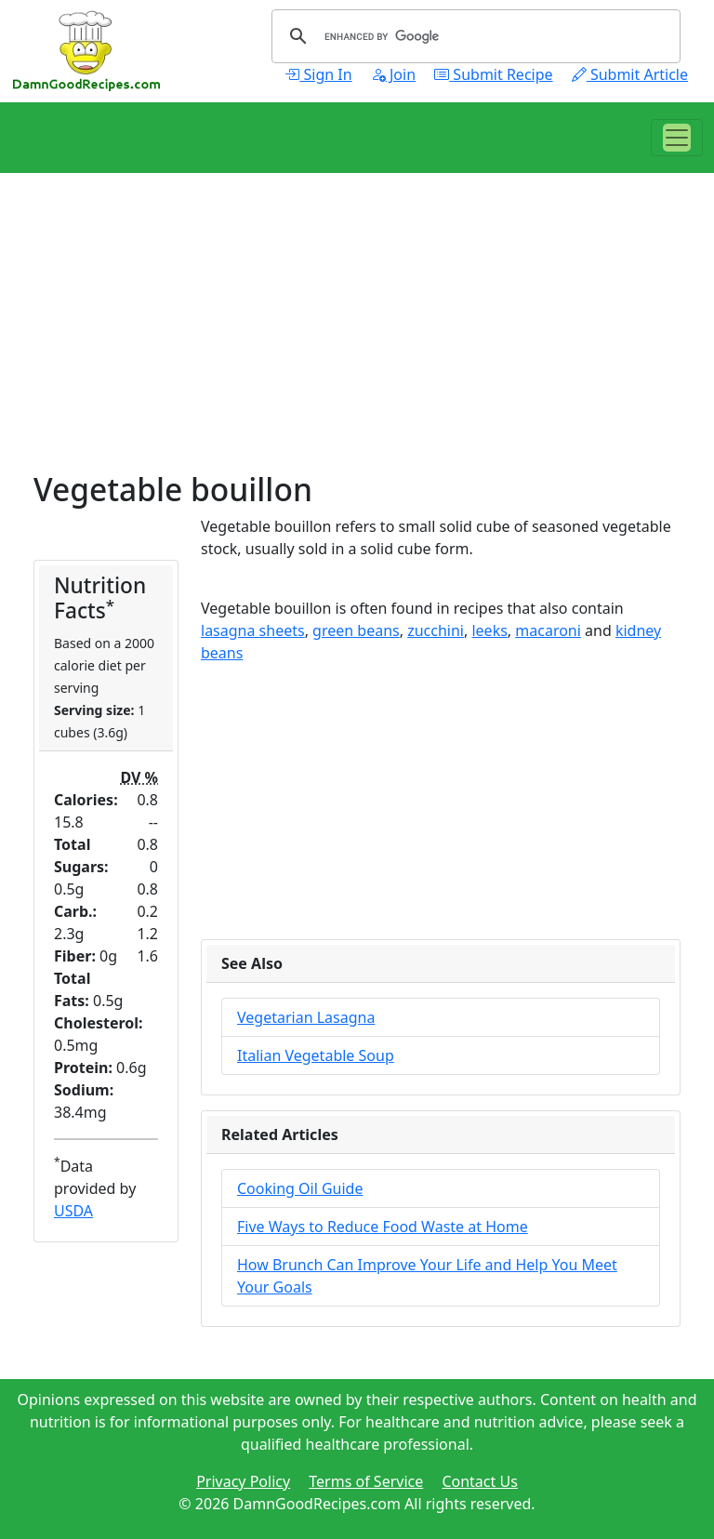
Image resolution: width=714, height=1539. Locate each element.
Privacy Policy (243, 1481)
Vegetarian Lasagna (306, 1017)
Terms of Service (366, 1481)
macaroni (548, 630)
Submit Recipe (493, 74)
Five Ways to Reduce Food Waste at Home (382, 1226)
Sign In (317, 74)
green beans (356, 630)
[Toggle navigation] (677, 137)
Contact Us (479, 1481)
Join (393, 74)
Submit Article (630, 74)
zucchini (435, 630)
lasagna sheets (253, 630)
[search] (473, 36)
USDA (73, 1211)
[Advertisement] (357, 340)
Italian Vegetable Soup (315, 1055)
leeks (489, 630)
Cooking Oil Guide (300, 1188)
